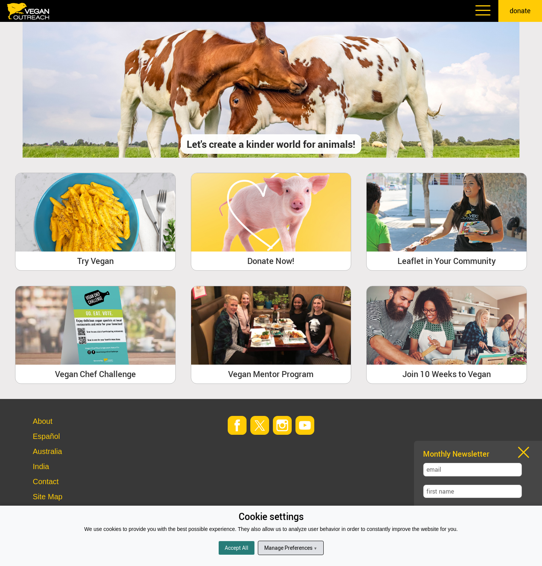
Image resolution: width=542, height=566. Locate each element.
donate (520, 10)
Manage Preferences (290, 547)
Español (46, 436)
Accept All (236, 547)
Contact (46, 481)
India (41, 466)
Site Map (47, 496)
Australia (47, 451)
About (42, 421)
